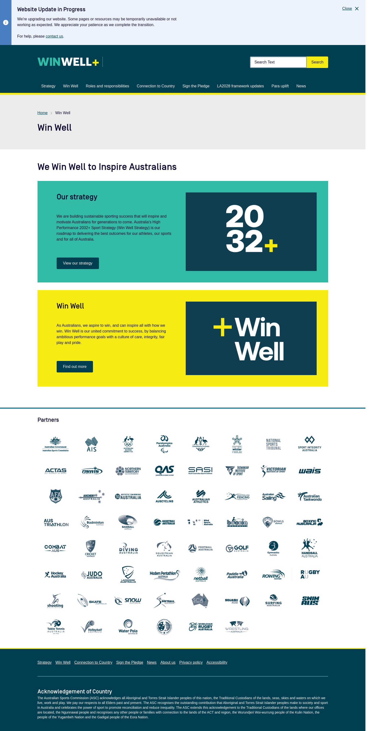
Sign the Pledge (129, 662)
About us (167, 662)
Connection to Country (93, 662)
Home (43, 113)
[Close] (351, 8)
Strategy (45, 662)
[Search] (317, 62)
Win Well (63, 662)
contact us (54, 36)
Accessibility (216, 662)
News (152, 662)
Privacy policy (191, 662)
